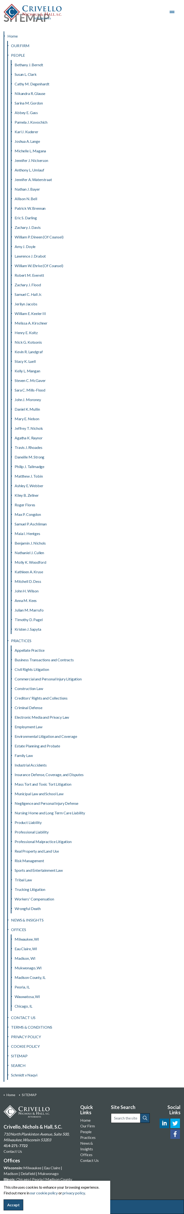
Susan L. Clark (26, 74)
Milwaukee (32, 1167)
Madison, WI (25, 958)
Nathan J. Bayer (27, 189)
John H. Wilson (27, 591)
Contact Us (13, 1151)
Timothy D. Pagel (29, 619)
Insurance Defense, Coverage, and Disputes (49, 774)
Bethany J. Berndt (29, 64)
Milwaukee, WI (27, 939)
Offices (86, 1154)
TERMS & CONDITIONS (31, 1027)
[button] (145, 1118)
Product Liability (28, 822)
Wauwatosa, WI (27, 996)
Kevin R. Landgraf (29, 351)
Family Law (24, 755)
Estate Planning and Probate (37, 746)
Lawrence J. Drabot (30, 256)
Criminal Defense (28, 707)
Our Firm (87, 1126)
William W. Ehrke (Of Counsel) (39, 265)
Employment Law (28, 726)
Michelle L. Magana (30, 151)
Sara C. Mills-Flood (30, 390)
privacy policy (74, 1193)
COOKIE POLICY (25, 1046)
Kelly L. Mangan (27, 371)
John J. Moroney (28, 399)
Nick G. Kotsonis (28, 342)
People (86, 1131)
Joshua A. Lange (27, 141)
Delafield (28, 1173)
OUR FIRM (20, 45)
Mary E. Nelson (27, 418)
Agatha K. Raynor (29, 438)
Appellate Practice (30, 650)
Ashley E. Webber (29, 485)
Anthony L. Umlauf (29, 170)
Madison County (58, 1179)
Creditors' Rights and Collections (41, 698)
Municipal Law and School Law (39, 793)
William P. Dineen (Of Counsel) (39, 237)
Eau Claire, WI (26, 948)
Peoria (37, 1179)
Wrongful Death (28, 908)
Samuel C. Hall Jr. (28, 294)
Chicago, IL (23, 1006)
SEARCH (18, 1065)
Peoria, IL (22, 987)
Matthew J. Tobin (29, 476)
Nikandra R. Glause (30, 93)
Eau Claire (52, 1167)
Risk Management (29, 860)
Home (12, 36)
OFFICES (18, 929)
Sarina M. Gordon (29, 103)
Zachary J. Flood (28, 284)
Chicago (23, 1179)
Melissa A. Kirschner (31, 323)
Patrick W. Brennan (30, 208)
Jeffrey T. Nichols (29, 428)
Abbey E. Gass (26, 112)
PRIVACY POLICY (26, 1036)
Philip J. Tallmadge (29, 466)
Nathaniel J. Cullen (29, 552)
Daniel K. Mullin (27, 409)
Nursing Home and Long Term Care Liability (50, 813)
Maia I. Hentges (27, 533)
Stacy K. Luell (25, 361)
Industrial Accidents (31, 765)
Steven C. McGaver (30, 380)
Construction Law (29, 688)
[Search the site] (130, 1118)
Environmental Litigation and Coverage (46, 736)
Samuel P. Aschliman (31, 524)
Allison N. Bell (26, 198)
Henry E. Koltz (26, 332)
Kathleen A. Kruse (29, 571)
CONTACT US (23, 1017)
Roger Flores (25, 504)
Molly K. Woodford (30, 562)
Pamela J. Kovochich (31, 122)
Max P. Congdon (28, 514)
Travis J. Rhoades (28, 447)
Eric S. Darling (26, 217)
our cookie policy (44, 1193)
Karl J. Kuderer (26, 131)
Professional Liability (32, 832)
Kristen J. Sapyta (28, 629)
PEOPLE (18, 55)
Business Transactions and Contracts (44, 659)
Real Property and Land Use (37, 851)
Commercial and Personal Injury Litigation (48, 679)
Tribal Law (23, 879)
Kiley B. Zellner (27, 495)
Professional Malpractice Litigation (43, 841)
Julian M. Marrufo (29, 610)
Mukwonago (48, 1173)
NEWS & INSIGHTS (27, 920)
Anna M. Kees (26, 600)
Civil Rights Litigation (32, 669)
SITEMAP (19, 1056)
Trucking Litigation (30, 889)
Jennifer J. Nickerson (31, 160)
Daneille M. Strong (29, 457)
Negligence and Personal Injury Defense (46, 803)
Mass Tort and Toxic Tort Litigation (43, 784)
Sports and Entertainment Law (39, 870)
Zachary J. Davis (28, 227)
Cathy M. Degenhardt (32, 84)
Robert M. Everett (29, 275)
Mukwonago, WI (28, 968)
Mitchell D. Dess (28, 581)
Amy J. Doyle (25, 246)
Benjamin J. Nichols (30, 543)
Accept (13, 1205)
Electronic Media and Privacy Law (42, 717)
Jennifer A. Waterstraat (33, 179)
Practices (88, 1137)
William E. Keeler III (30, 313)
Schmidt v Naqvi (24, 1075)
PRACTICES (21, 640)
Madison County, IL (30, 977)
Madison (11, 1173)
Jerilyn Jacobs (26, 304)
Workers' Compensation (34, 899)
